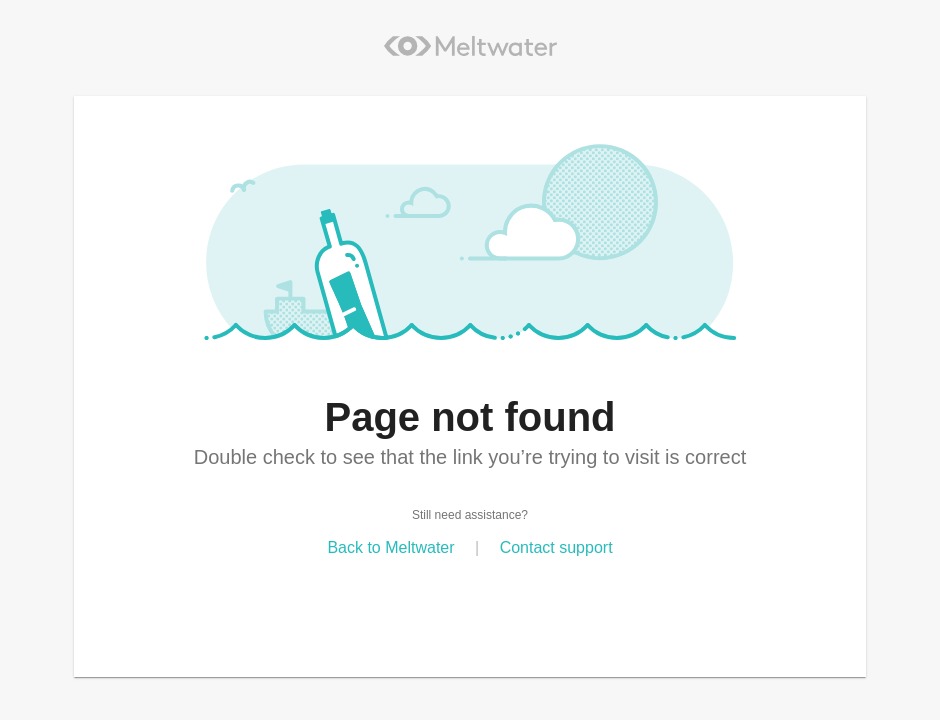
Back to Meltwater (390, 547)
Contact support (556, 547)
